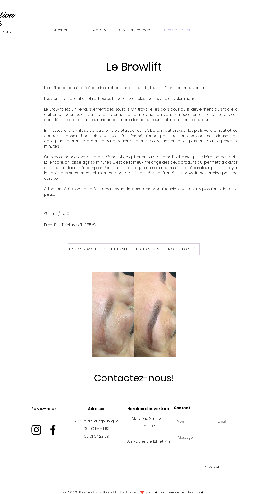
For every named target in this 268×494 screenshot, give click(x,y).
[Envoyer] (212, 466)
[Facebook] (53, 429)
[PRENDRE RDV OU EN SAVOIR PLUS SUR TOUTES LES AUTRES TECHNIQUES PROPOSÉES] (134, 249)
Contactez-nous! (134, 378)
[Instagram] (36, 429)
